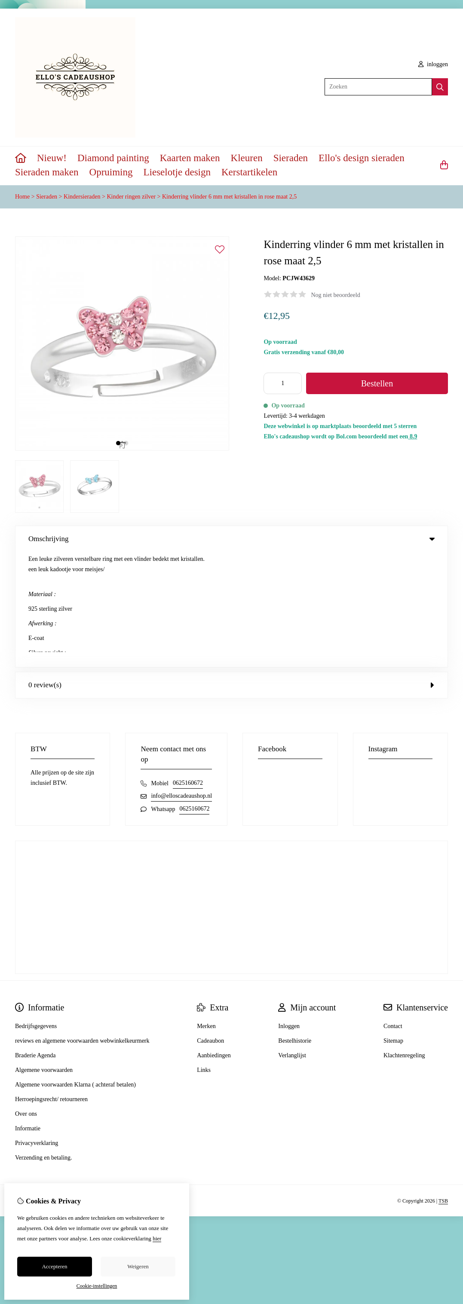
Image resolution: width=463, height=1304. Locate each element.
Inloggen (289, 911)
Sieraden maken (47, 172)
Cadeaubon (210, 925)
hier (157, 1238)
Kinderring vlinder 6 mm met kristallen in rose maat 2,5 (229, 196)
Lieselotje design (177, 172)
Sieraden (290, 158)
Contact (392, 911)
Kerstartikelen (249, 172)
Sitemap (393, 925)
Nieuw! (52, 158)
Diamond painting (113, 158)
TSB (443, 1085)
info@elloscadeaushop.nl (181, 680)
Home (22, 196)
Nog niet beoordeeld (335, 295)
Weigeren (137, 1266)
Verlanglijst (292, 940)
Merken (206, 911)
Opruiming (111, 172)
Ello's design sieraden (362, 158)
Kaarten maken (190, 158)
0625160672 (188, 667)
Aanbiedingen (214, 940)
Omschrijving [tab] (231, 539)
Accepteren (54, 1266)
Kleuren (247, 158)
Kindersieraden (82, 196)
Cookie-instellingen (97, 1286)
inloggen (433, 64)
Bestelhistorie (294, 925)
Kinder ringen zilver (131, 196)
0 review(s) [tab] (231, 570)
